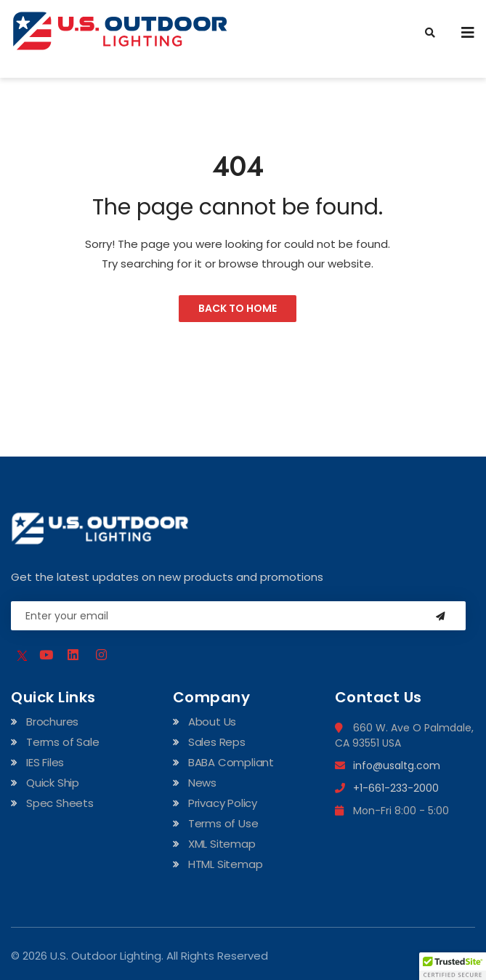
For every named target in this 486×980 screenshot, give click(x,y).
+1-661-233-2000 (387, 788)
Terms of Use (223, 823)
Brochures (52, 721)
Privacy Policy (222, 803)
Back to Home (237, 308)
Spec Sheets (60, 803)
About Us (212, 721)
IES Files (45, 762)
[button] (452, 966)
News (202, 782)
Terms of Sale (62, 742)
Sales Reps (217, 742)
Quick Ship (52, 782)
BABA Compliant (231, 762)
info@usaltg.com (387, 765)
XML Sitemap (222, 843)
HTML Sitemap (225, 864)
